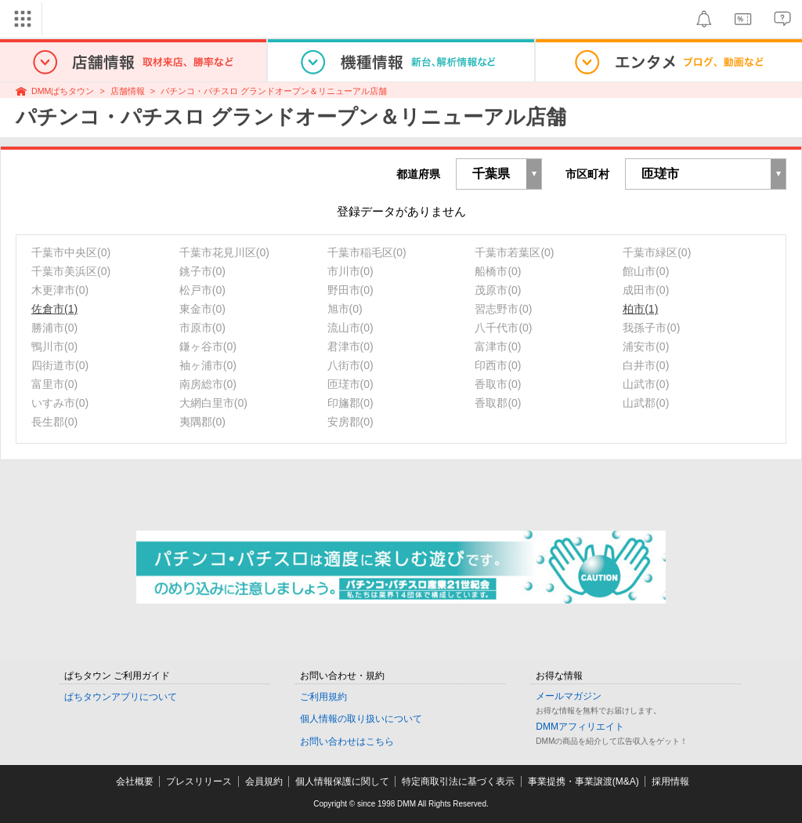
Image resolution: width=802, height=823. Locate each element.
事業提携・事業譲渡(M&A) (583, 781)
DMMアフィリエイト (580, 726)
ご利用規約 (323, 696)
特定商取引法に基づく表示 (458, 781)
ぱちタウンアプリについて (120, 696)
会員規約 (264, 781)
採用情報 (670, 781)
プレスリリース (199, 781)
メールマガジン (569, 696)
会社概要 (135, 781)
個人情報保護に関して (342, 781)
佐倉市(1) (54, 308)
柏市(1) (640, 308)
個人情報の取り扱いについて (361, 718)
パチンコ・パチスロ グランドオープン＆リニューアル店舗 (274, 91)
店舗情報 (127, 91)
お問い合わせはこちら (347, 741)
